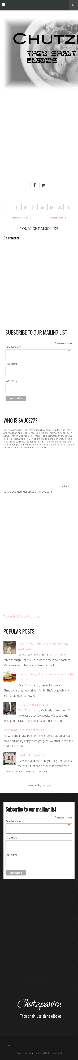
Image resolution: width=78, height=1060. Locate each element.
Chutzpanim (39, 1005)
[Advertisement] (39, 139)
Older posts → (59, 217)
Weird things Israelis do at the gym (24, 730)
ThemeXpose (34, 1052)
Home (7, 1045)
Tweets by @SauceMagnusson (22, 616)
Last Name (11, 380)
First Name (11, 363)
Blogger (46, 785)
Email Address (38, 347)
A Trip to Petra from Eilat (33, 705)
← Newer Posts (19, 217)
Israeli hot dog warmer (32, 755)
